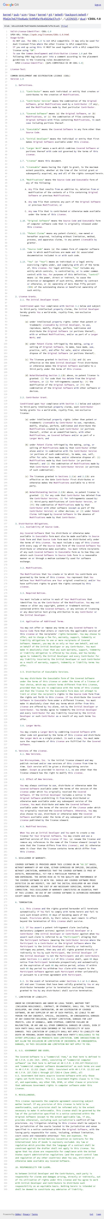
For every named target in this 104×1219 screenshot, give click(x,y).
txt (91, 1214)
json (98, 1214)
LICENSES (71, 19)
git (50, 14)
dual (83, 19)
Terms (34, 1214)
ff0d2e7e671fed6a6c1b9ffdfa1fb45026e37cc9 (31, 19)
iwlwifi (59, 14)
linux (32, 14)
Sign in (98, 4)
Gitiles (18, 1214)
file (64, 26)
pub (16, 14)
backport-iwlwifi (75, 14)
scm (24, 14)
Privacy (26, 1214)
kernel (7, 14)
